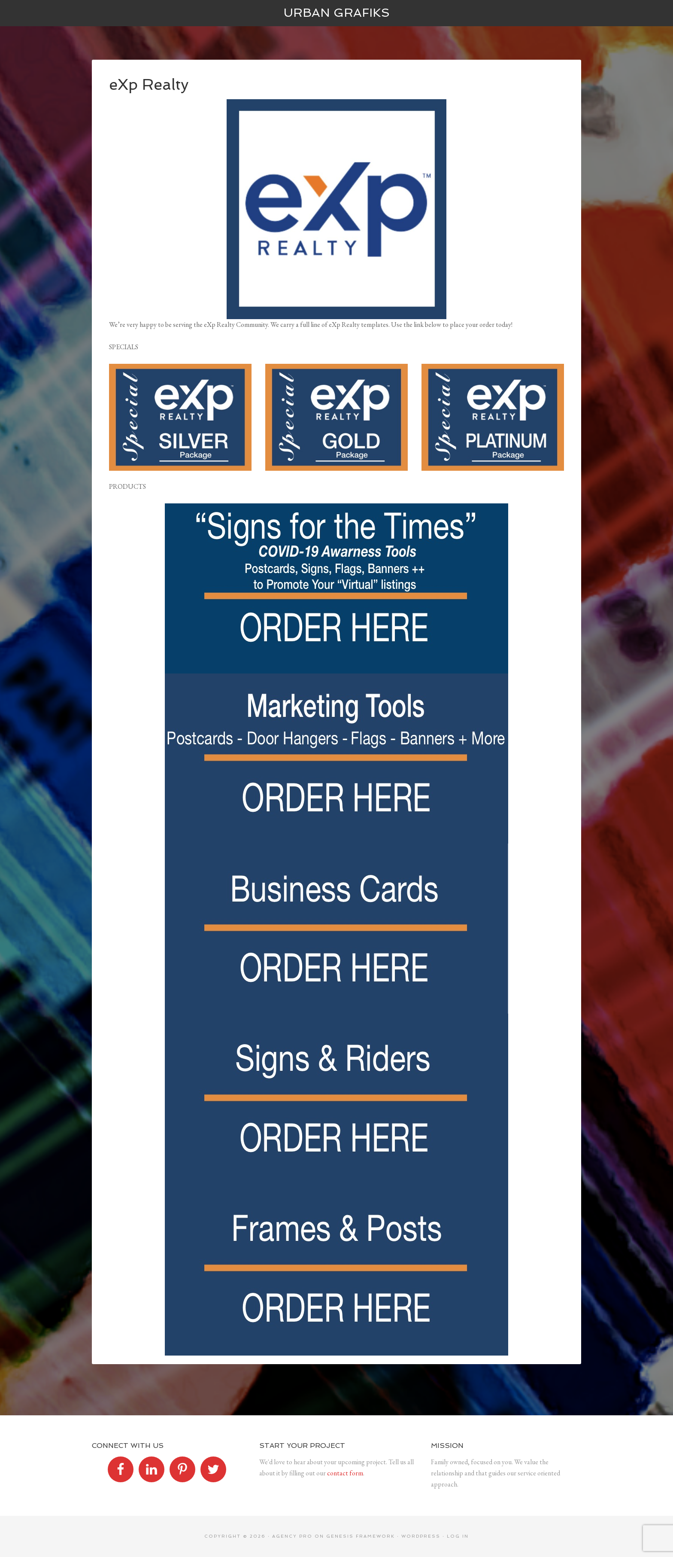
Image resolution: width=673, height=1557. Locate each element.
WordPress (420, 1536)
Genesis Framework (360, 1536)
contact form (345, 1473)
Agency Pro (292, 1536)
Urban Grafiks (337, 13)
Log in (458, 1536)
